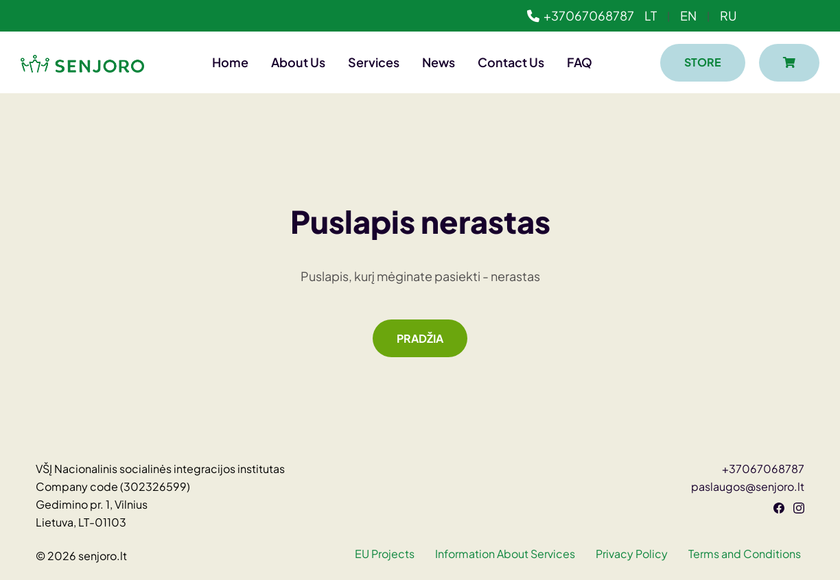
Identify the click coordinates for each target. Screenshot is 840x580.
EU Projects (385, 553)
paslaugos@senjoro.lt (747, 486)
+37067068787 (580, 15)
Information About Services (505, 553)
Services (373, 62)
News (438, 62)
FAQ (579, 62)
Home (230, 62)
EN (688, 15)
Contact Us (511, 62)
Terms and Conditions (744, 553)
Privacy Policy (632, 553)
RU (728, 15)
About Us (298, 62)
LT (650, 15)
